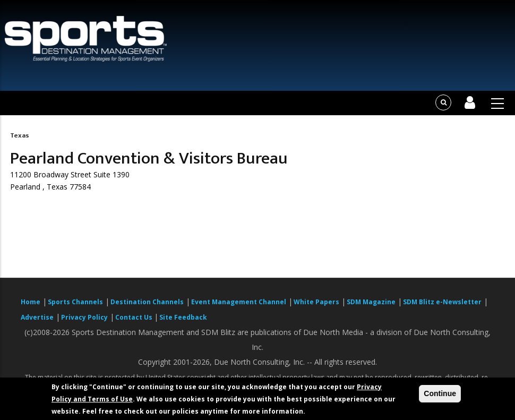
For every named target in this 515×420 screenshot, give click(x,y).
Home (30, 301)
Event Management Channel (238, 301)
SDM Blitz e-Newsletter (442, 301)
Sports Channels (75, 301)
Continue (440, 393)
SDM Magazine (371, 301)
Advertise (37, 317)
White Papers (316, 301)
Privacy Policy (84, 317)
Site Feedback (183, 317)
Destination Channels (147, 301)
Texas (19, 135)
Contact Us (134, 317)
